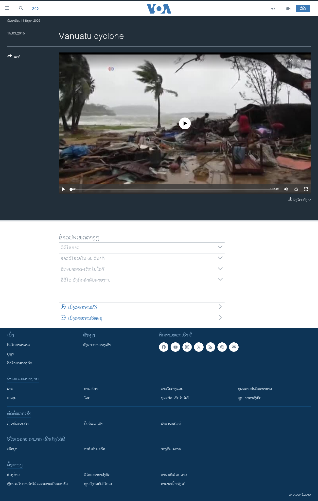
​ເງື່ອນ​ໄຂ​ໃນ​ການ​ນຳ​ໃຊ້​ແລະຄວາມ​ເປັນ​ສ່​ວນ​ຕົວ (37, 483)
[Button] (13, 57)
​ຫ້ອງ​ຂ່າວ (13, 474)
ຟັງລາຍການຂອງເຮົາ (97, 345)
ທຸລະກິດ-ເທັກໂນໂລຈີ (175, 398)
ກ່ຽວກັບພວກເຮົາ (18, 423)
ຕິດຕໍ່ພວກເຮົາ (93, 423)
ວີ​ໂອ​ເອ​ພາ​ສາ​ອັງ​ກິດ (97, 474)
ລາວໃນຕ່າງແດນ (172, 388)
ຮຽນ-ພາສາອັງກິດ (249, 398)
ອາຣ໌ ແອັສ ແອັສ (94, 449)
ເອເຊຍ (11, 398)
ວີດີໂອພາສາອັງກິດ (19, 363)
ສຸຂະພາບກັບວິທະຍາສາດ (255, 388)
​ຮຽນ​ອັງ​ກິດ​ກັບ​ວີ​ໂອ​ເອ (98, 483)
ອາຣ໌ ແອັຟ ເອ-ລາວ (174, 474)
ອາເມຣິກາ (91, 388)
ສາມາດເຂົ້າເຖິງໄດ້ (173, 483)
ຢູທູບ (10, 354)
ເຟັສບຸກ (12, 449)
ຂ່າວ (35, 9)
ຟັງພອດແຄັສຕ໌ (171, 423)
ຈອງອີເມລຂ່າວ (171, 449)
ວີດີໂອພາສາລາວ (18, 345)
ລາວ (10, 388)
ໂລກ (87, 398)
